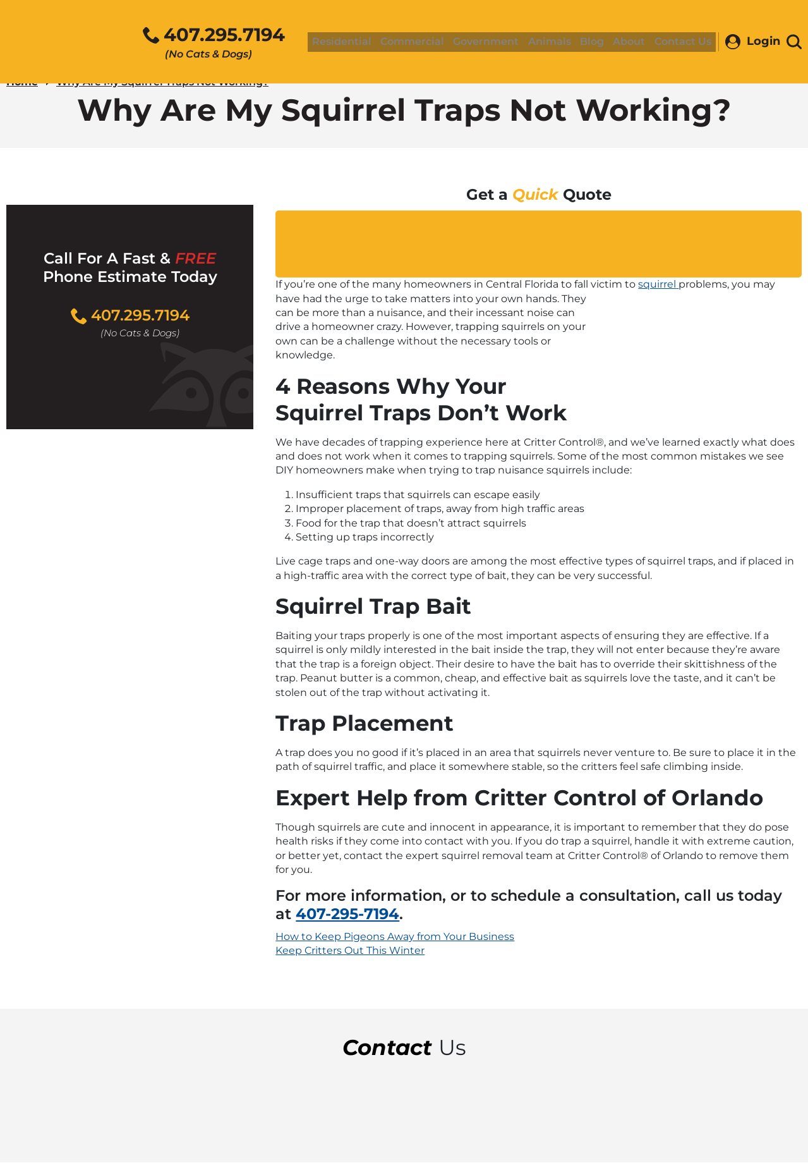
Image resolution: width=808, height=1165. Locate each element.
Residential (355, 43)
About (631, 43)
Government (495, 43)
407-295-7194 (347, 916)
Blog (597, 43)
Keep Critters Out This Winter (350, 953)
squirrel (658, 287)
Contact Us (683, 43)
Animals (557, 43)
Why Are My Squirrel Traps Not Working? (162, 84)
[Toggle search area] (794, 43)
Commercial (424, 43)
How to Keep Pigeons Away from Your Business (394, 939)
